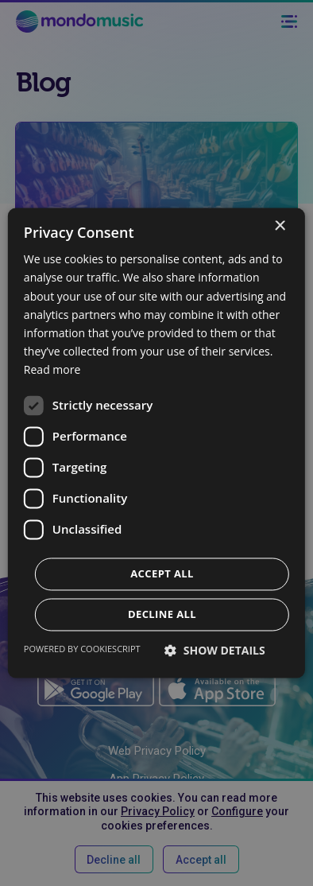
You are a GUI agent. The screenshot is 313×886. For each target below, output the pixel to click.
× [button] (279, 226)
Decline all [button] (162, 615)
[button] (214, 651)
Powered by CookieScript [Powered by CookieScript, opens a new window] (82, 649)
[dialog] (156, 443)
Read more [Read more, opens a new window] (52, 369)
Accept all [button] (162, 574)
